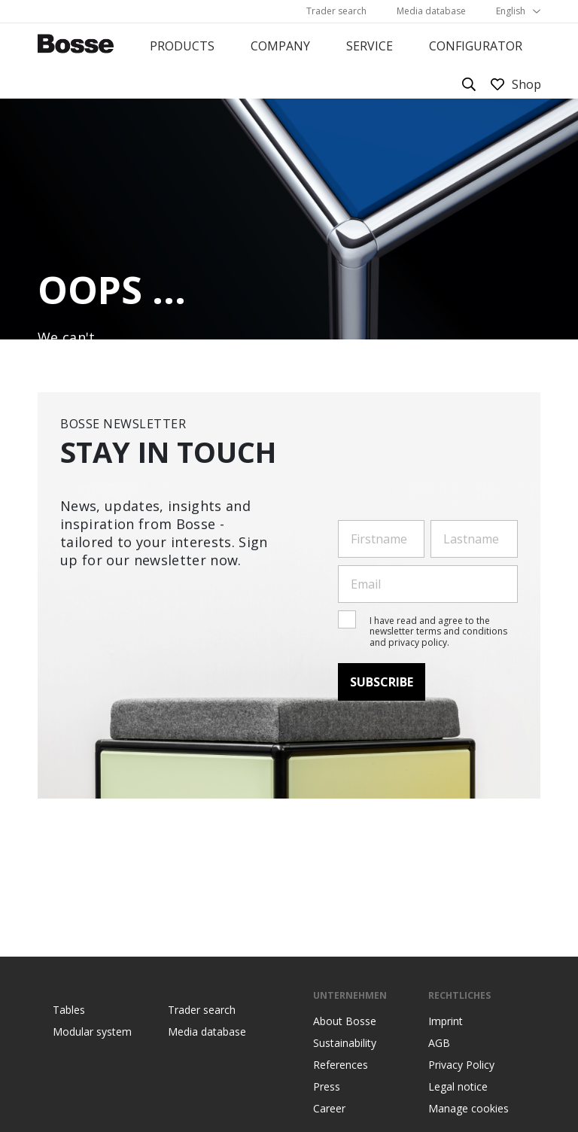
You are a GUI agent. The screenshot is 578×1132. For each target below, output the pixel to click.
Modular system (92, 1032)
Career (329, 1108)
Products (182, 46)
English (510, 11)
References (340, 1065)
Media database (431, 11)
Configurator (475, 46)
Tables (69, 1010)
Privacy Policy (461, 1065)
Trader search (336, 11)
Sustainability (344, 1043)
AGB (439, 1043)
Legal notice (458, 1087)
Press (326, 1087)
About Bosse (344, 1021)
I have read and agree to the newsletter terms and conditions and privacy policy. (438, 631)
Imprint (445, 1021)
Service (369, 46)
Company (280, 46)
